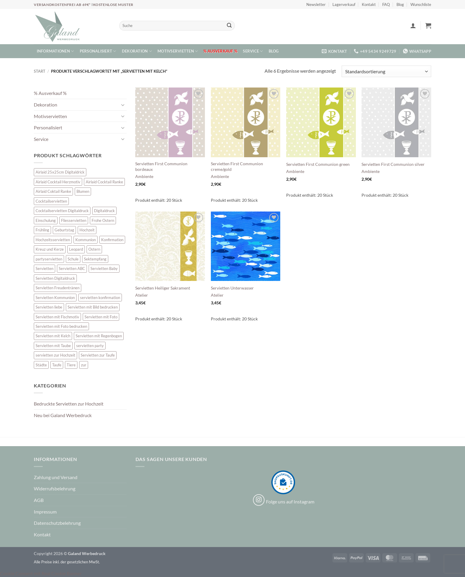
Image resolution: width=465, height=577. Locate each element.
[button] (413, 25)
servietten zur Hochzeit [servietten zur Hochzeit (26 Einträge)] (55, 355)
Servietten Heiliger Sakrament (162, 287)
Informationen (55, 51)
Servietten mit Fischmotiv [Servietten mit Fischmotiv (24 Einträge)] (57, 316)
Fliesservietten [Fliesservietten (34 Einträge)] (73, 220)
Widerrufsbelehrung (54, 488)
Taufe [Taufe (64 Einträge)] (56, 365)
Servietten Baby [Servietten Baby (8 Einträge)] (104, 268)
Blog (400, 4)
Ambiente (144, 176)
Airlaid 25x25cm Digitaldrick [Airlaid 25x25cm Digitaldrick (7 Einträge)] (60, 172)
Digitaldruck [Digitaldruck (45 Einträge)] (104, 210)
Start (39, 71)
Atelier (141, 295)
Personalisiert (98, 51)
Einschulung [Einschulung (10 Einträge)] (46, 220)
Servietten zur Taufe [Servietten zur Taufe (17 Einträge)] (98, 355)
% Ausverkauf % (220, 51)
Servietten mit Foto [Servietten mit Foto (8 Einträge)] (101, 316)
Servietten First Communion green (318, 164)
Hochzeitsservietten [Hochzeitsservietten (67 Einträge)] (53, 239)
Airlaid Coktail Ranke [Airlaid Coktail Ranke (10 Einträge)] (53, 191)
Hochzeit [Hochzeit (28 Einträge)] (87, 230)
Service (253, 51)
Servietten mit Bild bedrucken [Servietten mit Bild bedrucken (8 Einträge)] (93, 307)
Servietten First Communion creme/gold (237, 166)
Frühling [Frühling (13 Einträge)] (42, 230)
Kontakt (369, 4)
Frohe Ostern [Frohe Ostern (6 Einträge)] (103, 220)
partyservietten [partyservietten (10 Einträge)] (49, 259)
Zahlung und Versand (55, 477)
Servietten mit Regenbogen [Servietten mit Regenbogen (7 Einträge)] (99, 335)
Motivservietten (177, 51)
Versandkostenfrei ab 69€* (63, 4)
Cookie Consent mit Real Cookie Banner (41, 573)
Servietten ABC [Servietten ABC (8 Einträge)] (72, 268)
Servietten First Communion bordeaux (161, 166)
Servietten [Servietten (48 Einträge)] (44, 268)
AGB (39, 500)
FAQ (386, 4)
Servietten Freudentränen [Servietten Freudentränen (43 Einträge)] (57, 287)
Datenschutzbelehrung (57, 523)
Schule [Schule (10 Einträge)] (73, 259)
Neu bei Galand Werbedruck (63, 415)
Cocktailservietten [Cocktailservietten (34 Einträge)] (51, 201)
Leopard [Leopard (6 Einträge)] (76, 249)
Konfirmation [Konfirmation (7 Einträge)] (112, 239)
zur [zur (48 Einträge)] (83, 365)
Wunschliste (420, 4)
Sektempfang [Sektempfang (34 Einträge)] (95, 259)
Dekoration (137, 51)
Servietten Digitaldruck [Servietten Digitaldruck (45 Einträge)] (55, 278)
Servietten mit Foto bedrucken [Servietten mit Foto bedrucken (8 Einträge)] (61, 326)
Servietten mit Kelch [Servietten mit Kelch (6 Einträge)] (53, 335)
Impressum (45, 511)
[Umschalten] (123, 104)
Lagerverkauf (343, 4)
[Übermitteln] (229, 26)
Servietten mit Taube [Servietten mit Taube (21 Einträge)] (53, 345)
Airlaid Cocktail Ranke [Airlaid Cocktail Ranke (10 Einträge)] (104, 181)
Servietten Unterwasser (232, 287)
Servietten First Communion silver (393, 164)
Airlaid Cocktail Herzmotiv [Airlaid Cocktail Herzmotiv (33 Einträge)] (58, 181)
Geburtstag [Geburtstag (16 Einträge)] (64, 230)
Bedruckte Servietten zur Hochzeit (68, 403)
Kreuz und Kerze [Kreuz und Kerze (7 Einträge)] (50, 249)
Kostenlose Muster (113, 4)
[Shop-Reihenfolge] (386, 71)
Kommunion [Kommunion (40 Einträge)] (85, 239)
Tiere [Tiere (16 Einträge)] (71, 365)
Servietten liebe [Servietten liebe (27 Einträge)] (49, 307)
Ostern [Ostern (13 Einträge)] (94, 249)
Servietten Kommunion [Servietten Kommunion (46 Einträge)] (55, 297)
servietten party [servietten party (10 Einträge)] (90, 345)
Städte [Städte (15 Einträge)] (41, 365)
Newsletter (316, 4)
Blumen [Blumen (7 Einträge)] (83, 191)
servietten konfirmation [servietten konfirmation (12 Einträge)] (100, 297)
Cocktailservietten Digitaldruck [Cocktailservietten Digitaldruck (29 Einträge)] (62, 210)
